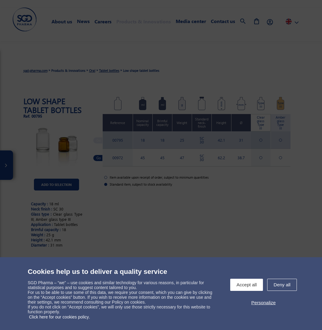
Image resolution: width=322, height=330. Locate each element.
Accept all (247, 284)
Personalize (263, 302)
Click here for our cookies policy (59, 317)
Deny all (282, 284)
